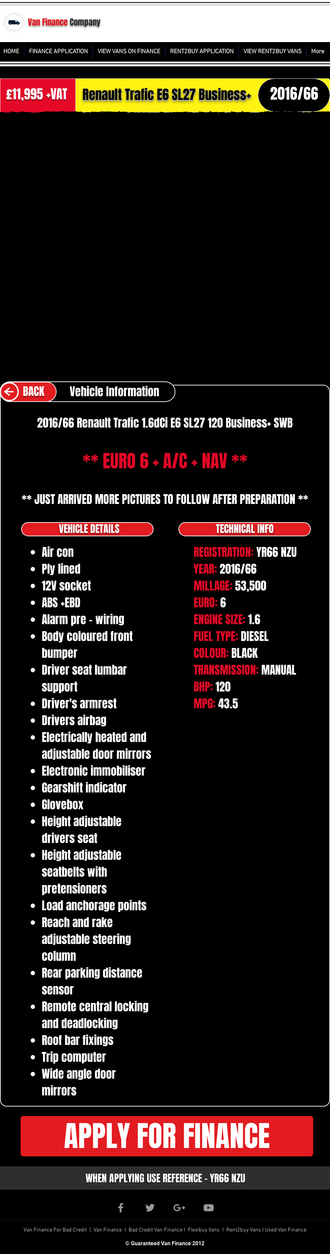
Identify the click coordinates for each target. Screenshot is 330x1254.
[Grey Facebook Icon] (120, 1207)
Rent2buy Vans (244, 1230)
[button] (167, 1136)
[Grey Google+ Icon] (179, 1207)
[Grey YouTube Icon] (208, 1207)
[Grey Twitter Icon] (150, 1207)
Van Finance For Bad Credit (56, 1230)
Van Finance (48, 22)
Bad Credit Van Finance (156, 1230)
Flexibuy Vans (204, 1230)
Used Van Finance (285, 1230)
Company (85, 22)
